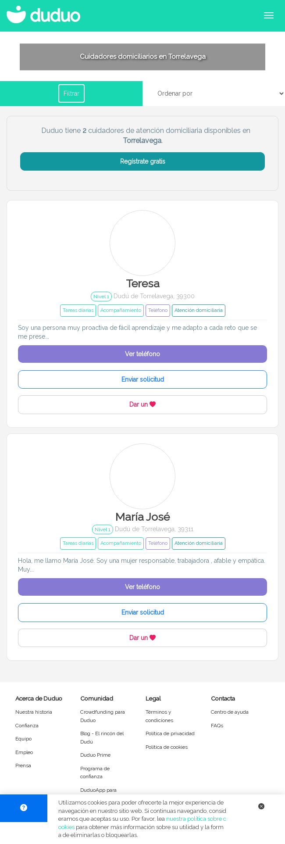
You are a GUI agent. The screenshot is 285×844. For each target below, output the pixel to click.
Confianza (27, 725)
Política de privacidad (170, 733)
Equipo (23, 739)
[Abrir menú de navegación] (268, 15)
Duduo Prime (95, 755)
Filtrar (71, 93)
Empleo (24, 752)
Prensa (23, 765)
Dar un (142, 404)
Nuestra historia (33, 712)
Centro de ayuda (230, 712)
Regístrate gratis (142, 161)
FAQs (217, 725)
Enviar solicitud (142, 379)
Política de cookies (167, 747)
